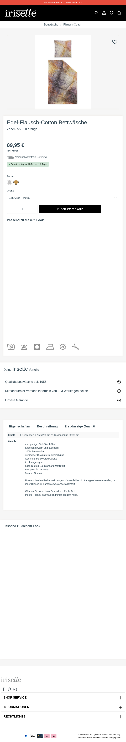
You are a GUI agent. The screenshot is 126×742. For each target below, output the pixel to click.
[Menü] (88, 12)
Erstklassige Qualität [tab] (80, 426)
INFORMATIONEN (16, 707)
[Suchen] (96, 12)
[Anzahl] (22, 209)
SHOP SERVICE (15, 697)
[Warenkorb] (119, 12)
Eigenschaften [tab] (19, 426)
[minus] (11, 209)
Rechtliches (14, 716)
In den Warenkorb (70, 209)
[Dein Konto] (104, 12)
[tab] (47, 426)
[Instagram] (15, 690)
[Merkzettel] (111, 12)
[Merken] (114, 41)
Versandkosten (85, 737)
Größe (10, 190)
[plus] (33, 209)
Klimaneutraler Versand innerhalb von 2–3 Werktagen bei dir (46, 391)
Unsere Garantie (16, 400)
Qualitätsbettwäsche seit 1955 (25, 381)
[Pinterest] (9, 690)
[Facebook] (4, 690)
